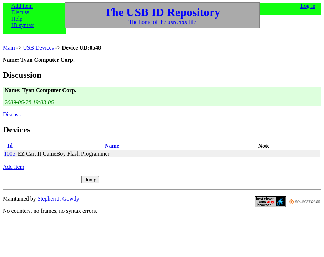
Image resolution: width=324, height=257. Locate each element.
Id (10, 146)
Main (9, 48)
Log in (307, 6)
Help (16, 19)
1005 (9, 154)
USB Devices (38, 48)
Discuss (20, 12)
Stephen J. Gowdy (58, 199)
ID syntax (22, 25)
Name (112, 146)
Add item (22, 6)
